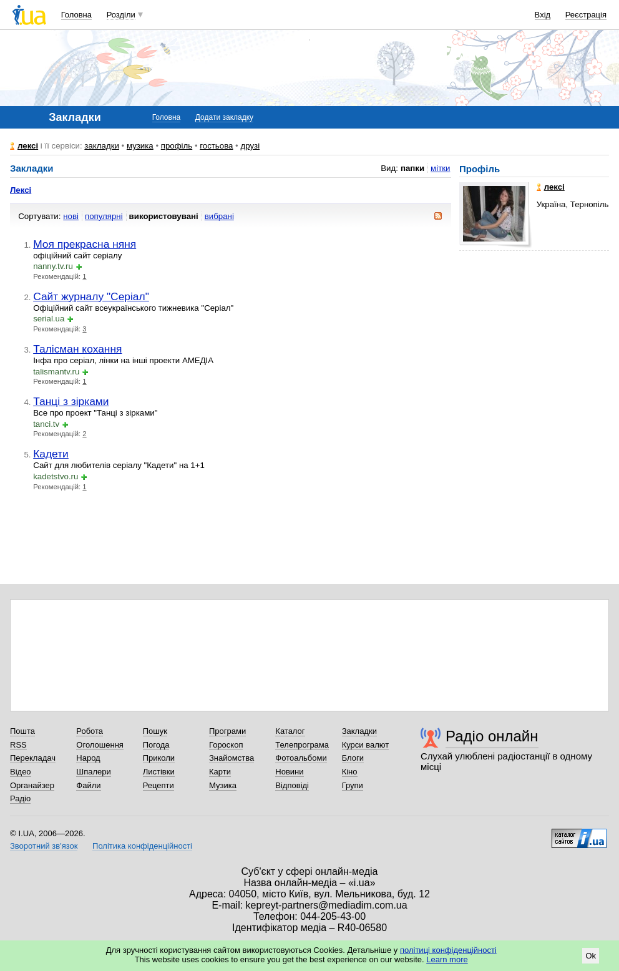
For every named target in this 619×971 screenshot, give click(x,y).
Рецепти (158, 785)
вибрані (219, 216)
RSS (18, 744)
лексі (27, 145)
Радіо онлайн (492, 736)
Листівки (159, 771)
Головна (76, 14)
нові (71, 216)
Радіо (20, 798)
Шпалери (93, 771)
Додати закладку (224, 117)
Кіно (350, 771)
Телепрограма (302, 744)
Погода (156, 744)
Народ (88, 758)
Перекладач (33, 758)
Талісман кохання (77, 349)
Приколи (159, 758)
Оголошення (100, 744)
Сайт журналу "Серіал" (91, 296)
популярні (104, 216)
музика (140, 145)
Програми (227, 731)
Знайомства (231, 758)
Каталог (290, 731)
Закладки (359, 731)
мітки (440, 168)
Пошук (155, 731)
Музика (222, 785)
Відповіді (292, 785)
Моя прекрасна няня (84, 244)
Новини (289, 771)
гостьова (216, 145)
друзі (250, 145)
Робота (89, 731)
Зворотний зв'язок (43, 846)
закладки (101, 145)
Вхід (543, 14)
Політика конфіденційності (142, 846)
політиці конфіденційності (448, 950)
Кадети (51, 453)
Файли (88, 785)
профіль (176, 145)
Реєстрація (586, 14)
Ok (590, 955)
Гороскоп (226, 744)
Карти (220, 771)
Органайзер (32, 785)
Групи (352, 785)
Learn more (446, 959)
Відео (20, 771)
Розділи (121, 14)
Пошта (22, 731)
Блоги (353, 758)
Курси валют (365, 744)
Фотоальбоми (300, 758)
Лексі (20, 190)
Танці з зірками (71, 401)
